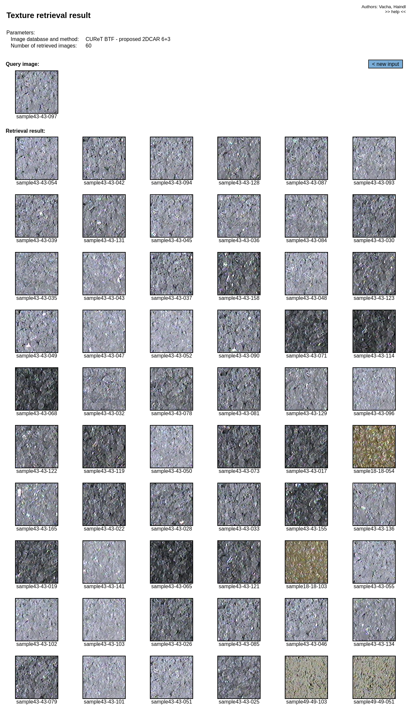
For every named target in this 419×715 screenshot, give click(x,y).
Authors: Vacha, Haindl (383, 6)
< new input (385, 64)
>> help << (395, 11)
